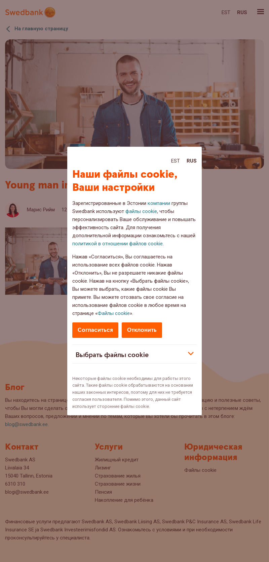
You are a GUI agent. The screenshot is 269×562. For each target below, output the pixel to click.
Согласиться (95, 330)
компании (159, 203)
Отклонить (142, 330)
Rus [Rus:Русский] (192, 161)
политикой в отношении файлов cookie (117, 244)
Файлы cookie (114, 313)
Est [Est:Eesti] (175, 161)
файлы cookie (141, 211)
